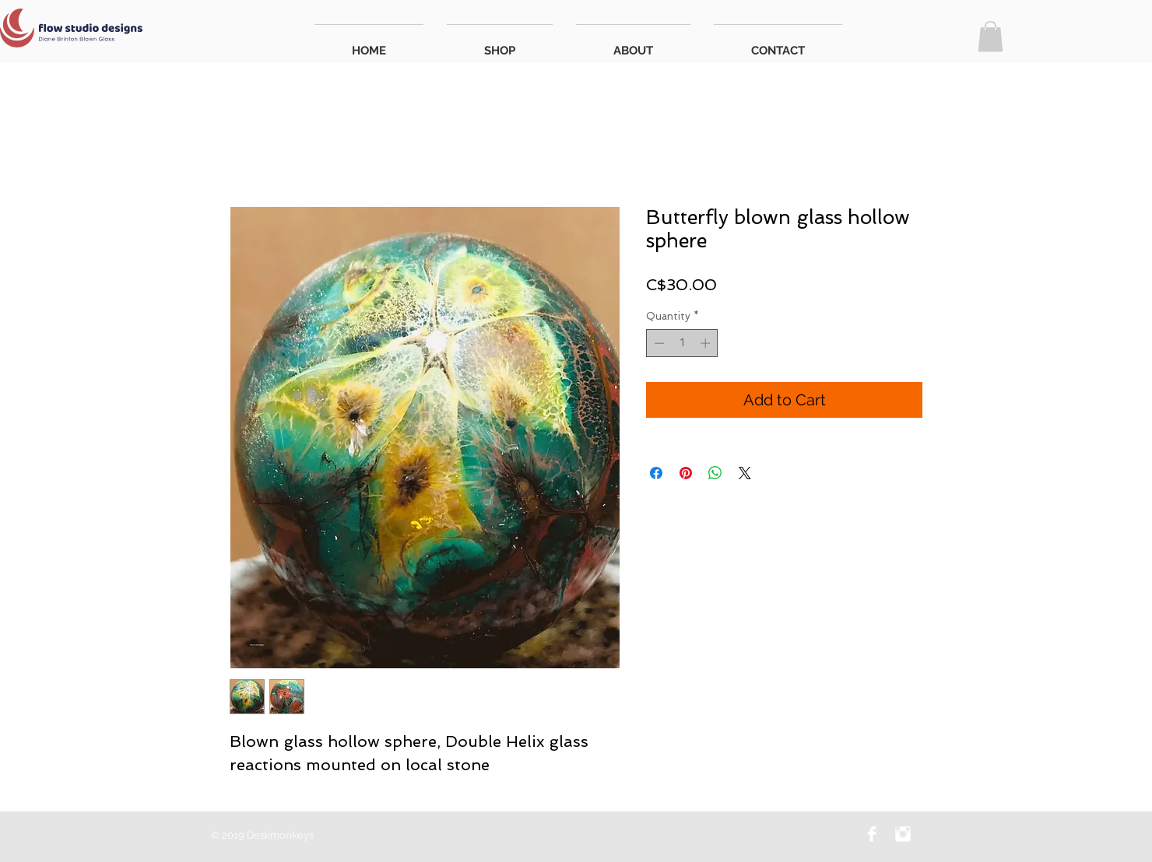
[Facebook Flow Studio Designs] (872, 834)
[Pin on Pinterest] (685, 473)
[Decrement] (657, 343)
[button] (990, 36)
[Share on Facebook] (656, 473)
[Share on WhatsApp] (715, 473)
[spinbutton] (682, 343)
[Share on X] (745, 473)
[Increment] (706, 343)
